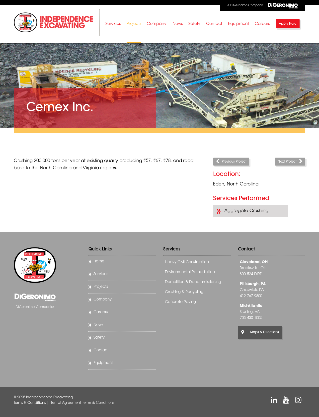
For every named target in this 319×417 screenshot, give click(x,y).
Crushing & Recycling (184, 292)
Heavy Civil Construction (187, 262)
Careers (262, 24)
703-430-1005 (251, 318)
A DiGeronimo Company (262, 5)
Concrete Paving (180, 302)
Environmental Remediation (190, 272)
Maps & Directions (260, 332)
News (177, 24)
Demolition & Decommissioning (193, 282)
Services (113, 24)
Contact (214, 24)
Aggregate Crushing (246, 211)
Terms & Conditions (30, 403)
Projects (134, 24)
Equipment (238, 24)
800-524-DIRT (250, 274)
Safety (194, 24)
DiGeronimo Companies (35, 307)
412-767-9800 (251, 296)
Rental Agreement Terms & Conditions (82, 403)
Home (98, 261)
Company (156, 24)
